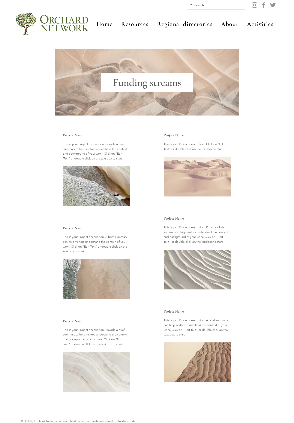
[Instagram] (254, 5)
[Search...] (216, 5)
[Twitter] (273, 5)
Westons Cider (127, 421)
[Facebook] (263, 5)
